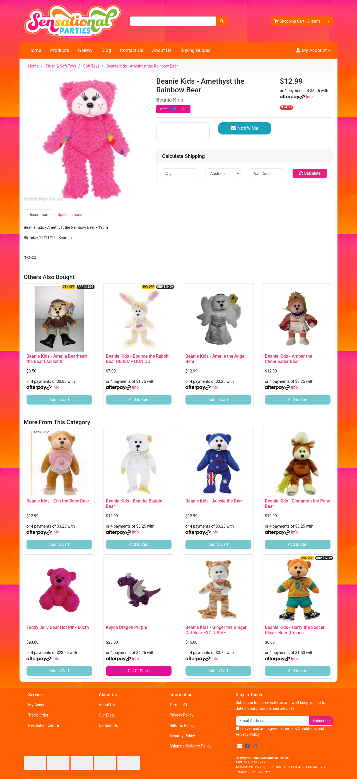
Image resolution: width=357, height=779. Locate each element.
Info (309, 96)
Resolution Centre (43, 725)
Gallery (85, 50)
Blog (106, 50)
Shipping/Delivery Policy (190, 746)
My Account (38, 705)
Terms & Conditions (300, 728)
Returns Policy (182, 725)
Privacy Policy (182, 715)
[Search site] (221, 21)
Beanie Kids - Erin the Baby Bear (57, 501)
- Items (297, 21)
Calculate (309, 173)
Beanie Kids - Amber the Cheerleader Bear (288, 359)
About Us (161, 50)
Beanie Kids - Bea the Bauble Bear (134, 503)
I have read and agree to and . (280, 731)
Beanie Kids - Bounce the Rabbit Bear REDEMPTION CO (137, 359)
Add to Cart (59, 399)
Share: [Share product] (172, 109)
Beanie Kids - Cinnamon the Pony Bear (297, 503)
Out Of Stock (139, 671)
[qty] (179, 173)
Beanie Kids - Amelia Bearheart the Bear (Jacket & (56, 359)
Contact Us (131, 50)
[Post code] (266, 173)
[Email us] (239, 746)
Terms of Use (181, 705)
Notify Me (244, 128)
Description (38, 214)
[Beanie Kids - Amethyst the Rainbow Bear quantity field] (183, 131)
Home (34, 50)
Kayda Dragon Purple (126, 627)
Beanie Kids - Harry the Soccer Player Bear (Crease (295, 630)
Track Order (38, 715)
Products (59, 50)
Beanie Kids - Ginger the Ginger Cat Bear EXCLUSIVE (216, 630)
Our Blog (106, 715)
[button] (313, 50)
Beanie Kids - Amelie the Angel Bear (215, 359)
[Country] (223, 173)
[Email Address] (272, 721)
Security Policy (182, 736)
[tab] (38, 214)
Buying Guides (195, 50)
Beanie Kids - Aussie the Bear (214, 501)
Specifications (70, 214)
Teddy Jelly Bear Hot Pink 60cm (57, 627)
